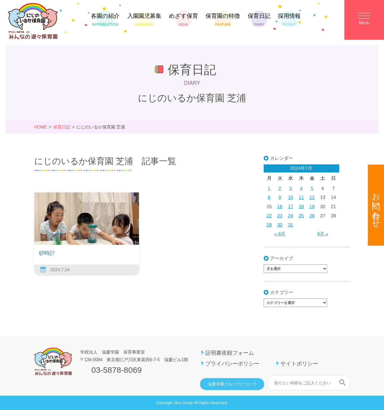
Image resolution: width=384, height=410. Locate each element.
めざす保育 (183, 19)
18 (301, 206)
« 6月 (280, 233)
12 (312, 197)
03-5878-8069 (116, 370)
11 (301, 197)
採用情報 (289, 19)
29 (269, 225)
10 (290, 197)
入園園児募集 (144, 19)
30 (280, 225)
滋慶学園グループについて (232, 384)
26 (312, 215)
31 (290, 225)
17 (290, 206)
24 (290, 215)
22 (269, 215)
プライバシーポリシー (232, 364)
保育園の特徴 (223, 19)
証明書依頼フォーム (229, 353)
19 (312, 206)
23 (280, 215)
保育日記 (259, 19)
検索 (342, 382)
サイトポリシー (299, 364)
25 (301, 215)
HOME (40, 127)
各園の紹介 (105, 19)
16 (280, 206)
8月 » (322, 233)
